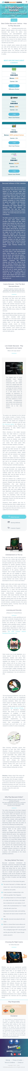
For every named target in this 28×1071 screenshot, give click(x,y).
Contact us (20, 1062)
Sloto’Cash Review (14, 146)
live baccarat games (8, 424)
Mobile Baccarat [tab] (14, 517)
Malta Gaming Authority (17, 708)
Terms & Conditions (10, 1062)
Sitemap (8, 1060)
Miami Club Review (14, 117)
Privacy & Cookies (17, 1060)
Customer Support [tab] (14, 528)
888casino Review (14, 89)
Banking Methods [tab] (14, 522)
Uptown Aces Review (14, 174)
